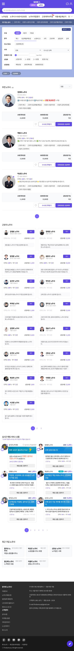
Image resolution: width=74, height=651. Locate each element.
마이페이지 (71, 3)
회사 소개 (5, 630)
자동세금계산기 (60, 16)
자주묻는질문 (6, 618)
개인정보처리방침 (15, 644)
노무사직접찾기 (34, 16)
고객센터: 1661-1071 (35, 600)
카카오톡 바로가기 (19, 640)
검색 (69, 10)
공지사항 (4, 614)
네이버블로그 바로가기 (14, 640)
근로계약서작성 (48, 16)
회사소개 (4, 644)
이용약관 (24, 644)
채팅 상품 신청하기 (58, 466)
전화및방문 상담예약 (64, 124)
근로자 (5, 73)
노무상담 (5, 16)
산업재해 (15, 73)
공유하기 (23, 640)
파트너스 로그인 (6, 607)
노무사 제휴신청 (6, 595)
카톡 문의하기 (6, 622)
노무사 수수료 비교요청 (18, 16)
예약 (31, 231)
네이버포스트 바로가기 (9, 640)
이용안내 (4, 591)
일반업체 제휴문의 (7, 599)
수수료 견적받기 (47, 124)
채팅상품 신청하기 (22, 466)
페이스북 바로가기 (4, 640)
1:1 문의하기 (5, 626)
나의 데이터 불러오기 (8, 603)
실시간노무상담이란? (30, 445)
